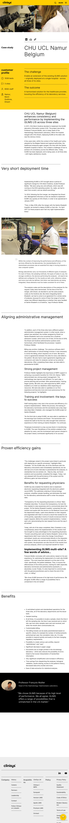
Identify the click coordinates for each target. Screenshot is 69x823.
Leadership (15, 795)
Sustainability (61, 792)
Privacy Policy (61, 780)
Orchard (36, 813)
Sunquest (36, 792)
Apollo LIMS (37, 803)
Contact (14, 801)
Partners (14, 790)
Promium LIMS (38, 808)
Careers (14, 785)
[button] (55, 2)
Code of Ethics (62, 797)
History (13, 780)
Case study (7, 47)
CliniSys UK (37, 780)
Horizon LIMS (37, 797)
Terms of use (61, 810)
